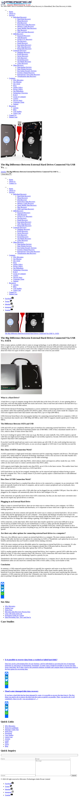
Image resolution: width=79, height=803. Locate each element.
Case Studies (17, 111)
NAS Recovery (22, 58)
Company (12, 78)
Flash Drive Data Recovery (26, 24)
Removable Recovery (24, 49)
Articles (15, 108)
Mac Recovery (22, 30)
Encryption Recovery (24, 45)
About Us (12, 13)
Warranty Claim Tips (12, 729)
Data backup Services (24, 67)
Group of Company (19, 97)
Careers (15, 98)
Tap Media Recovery (24, 61)
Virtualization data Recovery (26, 76)
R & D (15, 95)
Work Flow (8, 610)
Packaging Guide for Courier (14, 615)
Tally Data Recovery (24, 47)
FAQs (7, 744)
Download (8, 733)
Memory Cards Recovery (25, 26)
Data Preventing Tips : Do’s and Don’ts (18, 617)
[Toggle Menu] (6, 10)
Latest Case (17, 113)
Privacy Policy (18, 89)
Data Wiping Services (24, 69)
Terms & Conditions (11, 728)
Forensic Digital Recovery (26, 73)
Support (15, 104)
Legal (7, 741)
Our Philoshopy (18, 91)
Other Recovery (18, 65)
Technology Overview (20, 93)
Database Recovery (23, 52)
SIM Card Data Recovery (25, 32)
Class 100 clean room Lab (13, 613)
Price (15, 85)
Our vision (16, 84)
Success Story (17, 100)
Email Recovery (22, 43)
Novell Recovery (22, 60)
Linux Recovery (22, 63)
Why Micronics (18, 80)
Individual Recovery (20, 17)
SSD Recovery (22, 37)
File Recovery (22, 41)
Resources (12, 106)
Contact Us (12, 115)
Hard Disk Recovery (24, 19)
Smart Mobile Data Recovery (27, 28)
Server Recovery (22, 56)
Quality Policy (18, 87)
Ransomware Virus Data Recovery (28, 74)
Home (11, 12)
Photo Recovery (22, 21)
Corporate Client (18, 102)
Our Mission (17, 82)
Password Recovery (23, 36)
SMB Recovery (18, 34)
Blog (14, 110)
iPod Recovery (22, 23)
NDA (7, 742)
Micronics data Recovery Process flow (17, 612)
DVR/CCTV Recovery (24, 39)
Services (12, 15)
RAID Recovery (22, 54)
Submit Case (13, 117)
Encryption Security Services (27, 71)
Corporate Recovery (19, 50)
